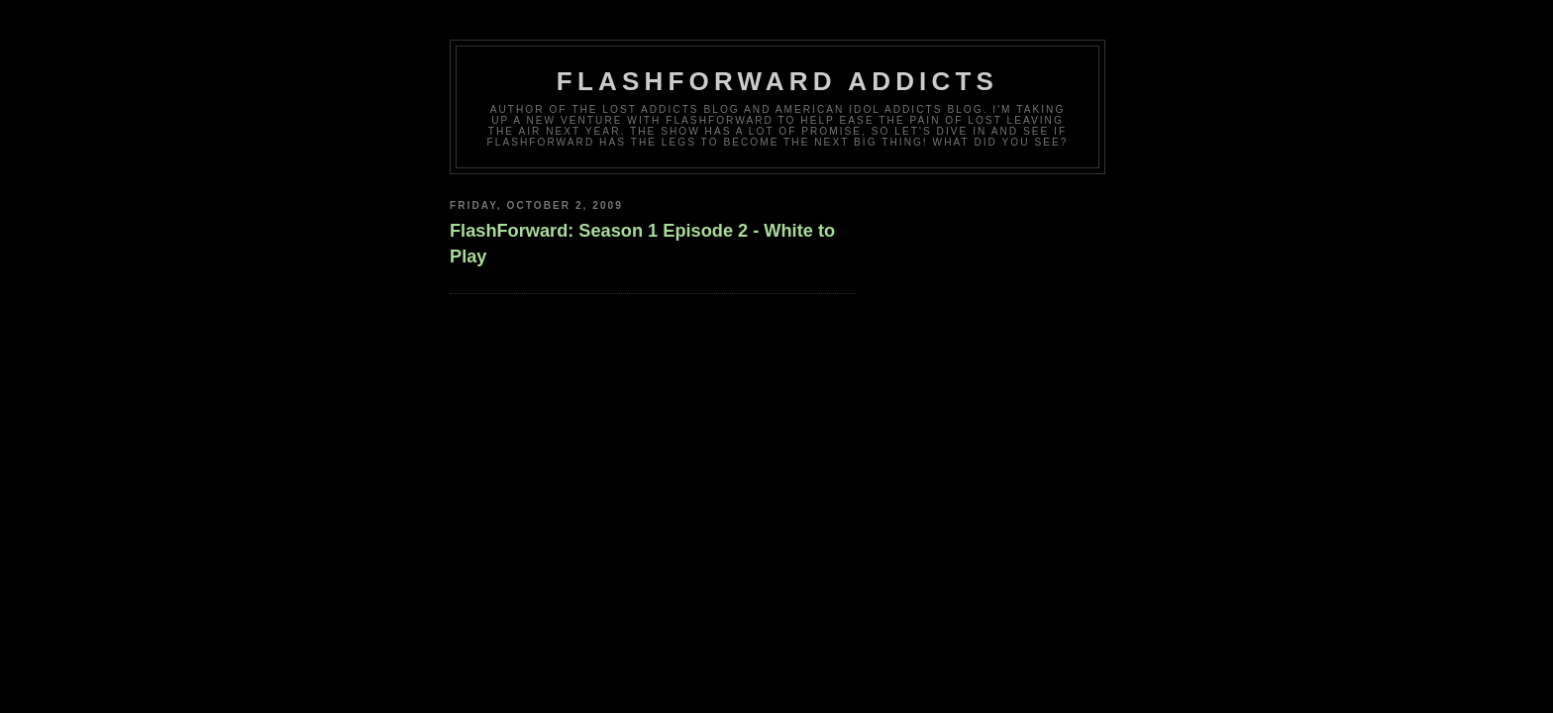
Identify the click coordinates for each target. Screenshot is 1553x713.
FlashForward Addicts (777, 81)
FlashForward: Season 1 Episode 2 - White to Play (642, 243)
